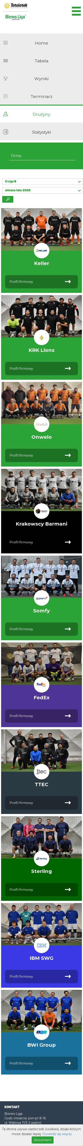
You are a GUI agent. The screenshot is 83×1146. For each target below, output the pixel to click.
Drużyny (41, 114)
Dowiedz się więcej (56, 1134)
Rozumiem (42, 1140)
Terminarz (41, 96)
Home (41, 43)
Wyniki (41, 78)
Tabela (41, 60)
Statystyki (41, 132)
